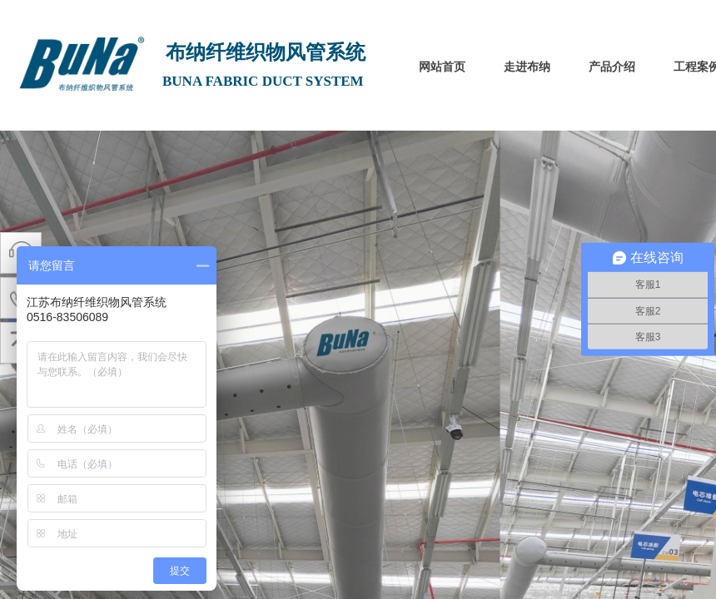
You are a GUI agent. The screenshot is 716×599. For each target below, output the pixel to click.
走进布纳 (527, 67)
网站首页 (442, 67)
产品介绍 (612, 67)
